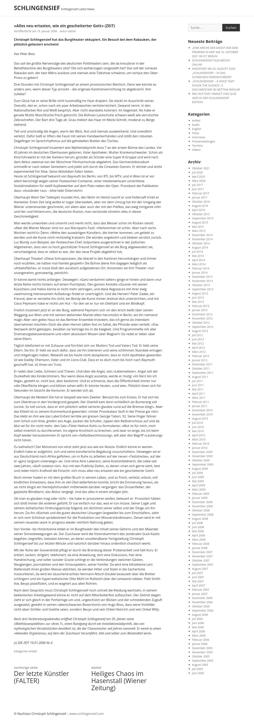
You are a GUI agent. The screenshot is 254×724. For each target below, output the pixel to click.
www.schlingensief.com (86, 713)
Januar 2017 (200, 197)
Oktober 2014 (201, 243)
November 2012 (202, 318)
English (196, 129)
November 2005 (202, 652)
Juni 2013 (198, 297)
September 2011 (203, 373)
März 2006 (199, 635)
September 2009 (203, 464)
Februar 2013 (200, 306)
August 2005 (200, 665)
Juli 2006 (197, 619)
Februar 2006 (200, 640)
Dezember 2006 (202, 598)
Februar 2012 (200, 356)
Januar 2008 (200, 548)
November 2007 (202, 556)
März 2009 (199, 489)
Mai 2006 (198, 627)
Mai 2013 (198, 302)
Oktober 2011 (201, 368)
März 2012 (199, 352)
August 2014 (200, 247)
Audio (196, 125)
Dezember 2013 (202, 277)
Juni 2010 (198, 427)
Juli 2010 (197, 423)
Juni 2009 (198, 477)
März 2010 (199, 439)
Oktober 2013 (201, 285)
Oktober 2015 (201, 214)
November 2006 (202, 602)
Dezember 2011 (202, 364)
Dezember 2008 (202, 502)
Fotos (195, 133)
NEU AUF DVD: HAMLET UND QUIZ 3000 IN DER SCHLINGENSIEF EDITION (214, 98)
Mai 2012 (198, 343)
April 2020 (198, 176)
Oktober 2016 (201, 201)
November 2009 (202, 456)
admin (72, 31)
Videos (196, 150)
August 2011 (200, 377)
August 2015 (200, 222)
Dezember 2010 (202, 410)
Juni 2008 (198, 527)
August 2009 (200, 468)
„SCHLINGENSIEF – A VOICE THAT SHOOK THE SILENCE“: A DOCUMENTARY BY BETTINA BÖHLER (216, 85)
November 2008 (202, 506)
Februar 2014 (200, 268)
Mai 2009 (198, 481)
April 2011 (198, 393)
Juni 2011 (198, 385)
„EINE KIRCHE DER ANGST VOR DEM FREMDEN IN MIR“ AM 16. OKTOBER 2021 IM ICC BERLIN (215, 52)
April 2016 (198, 210)
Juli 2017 (197, 185)
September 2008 (203, 514)
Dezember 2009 (202, 452)
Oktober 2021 (201, 168)
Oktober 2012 (201, 322)
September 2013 (203, 289)
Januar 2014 (200, 272)
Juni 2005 (198, 673)
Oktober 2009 (201, 460)
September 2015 (203, 218)
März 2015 (199, 231)
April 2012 (198, 347)
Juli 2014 (197, 252)
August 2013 (200, 293)
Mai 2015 (198, 226)
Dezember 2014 (202, 235)
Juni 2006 (198, 623)
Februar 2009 (200, 494)
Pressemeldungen (203, 141)
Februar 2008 (200, 544)
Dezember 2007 (202, 552)
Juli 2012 (197, 335)
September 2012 (203, 327)
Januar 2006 (200, 644)
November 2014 (202, 239)
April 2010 (198, 435)
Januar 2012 (200, 360)
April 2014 (198, 260)
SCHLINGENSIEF (37, 8)
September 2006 (203, 610)
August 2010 (200, 418)
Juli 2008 (197, 523)
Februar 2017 (200, 193)
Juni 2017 (198, 189)
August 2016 (200, 206)
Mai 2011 (198, 389)
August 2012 (200, 331)
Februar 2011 (200, 402)
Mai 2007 (198, 581)
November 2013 (202, 281)
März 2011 (199, 398)
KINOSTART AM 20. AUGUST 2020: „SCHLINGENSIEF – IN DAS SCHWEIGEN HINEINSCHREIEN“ (214, 73)
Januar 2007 (200, 594)
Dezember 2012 (202, 314)
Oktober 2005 (201, 656)
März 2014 (199, 264)
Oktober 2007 (201, 560)
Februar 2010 (200, 443)
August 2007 (200, 569)
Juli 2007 (197, 573)
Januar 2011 (200, 406)
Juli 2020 (197, 172)
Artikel (33, 651)
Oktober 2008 (201, 510)
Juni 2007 (198, 577)
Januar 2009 (200, 498)
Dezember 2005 (202, 648)
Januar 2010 (200, 448)
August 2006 (200, 615)
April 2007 (198, 585)
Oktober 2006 (201, 606)
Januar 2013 (200, 310)
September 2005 (203, 660)
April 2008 (198, 535)
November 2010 (202, 414)
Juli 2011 (197, 381)
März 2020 (199, 181)
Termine (197, 145)
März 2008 (199, 539)
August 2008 (200, 519)
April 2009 (198, 485)
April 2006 (198, 631)
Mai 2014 (198, 256)
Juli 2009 (197, 473)
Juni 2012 (198, 339)
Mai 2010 (198, 431)
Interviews (198, 137)
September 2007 (203, 564)
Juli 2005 (197, 669)
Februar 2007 (200, 589)
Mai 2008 (198, 531)
